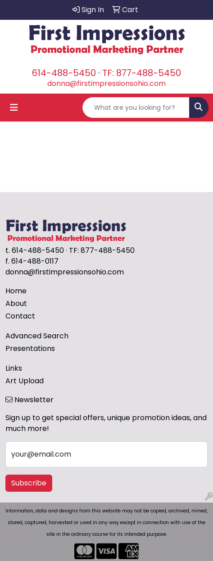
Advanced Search (36, 336)
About (16, 303)
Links (13, 368)
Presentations (30, 348)
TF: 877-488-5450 (141, 73)
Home (16, 291)
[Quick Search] (136, 107)
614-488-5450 (64, 73)
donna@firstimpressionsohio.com (106, 83)
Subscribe (28, 483)
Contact (20, 316)
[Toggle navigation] (14, 107)
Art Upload (24, 381)
